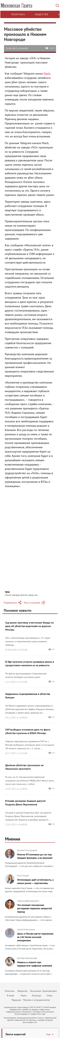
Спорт (49, 995)
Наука (24, 995)
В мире (10, 995)
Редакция (16, 1000)
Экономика (35, 991)
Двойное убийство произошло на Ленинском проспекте (24, 767)
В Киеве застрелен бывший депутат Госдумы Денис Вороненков (25, 802)
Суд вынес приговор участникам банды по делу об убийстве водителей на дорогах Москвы (29, 626)
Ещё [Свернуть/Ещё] (50, 1034)
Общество (41, 14)
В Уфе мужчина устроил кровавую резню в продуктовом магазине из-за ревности (29, 663)
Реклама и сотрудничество (36, 1000)
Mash (47, 73)
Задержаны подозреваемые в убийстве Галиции (27, 695)
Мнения (12, 839)
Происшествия (49, 991)
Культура (36, 995)
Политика (18, 14)
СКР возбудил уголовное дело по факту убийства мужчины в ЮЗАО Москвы (27, 731)
